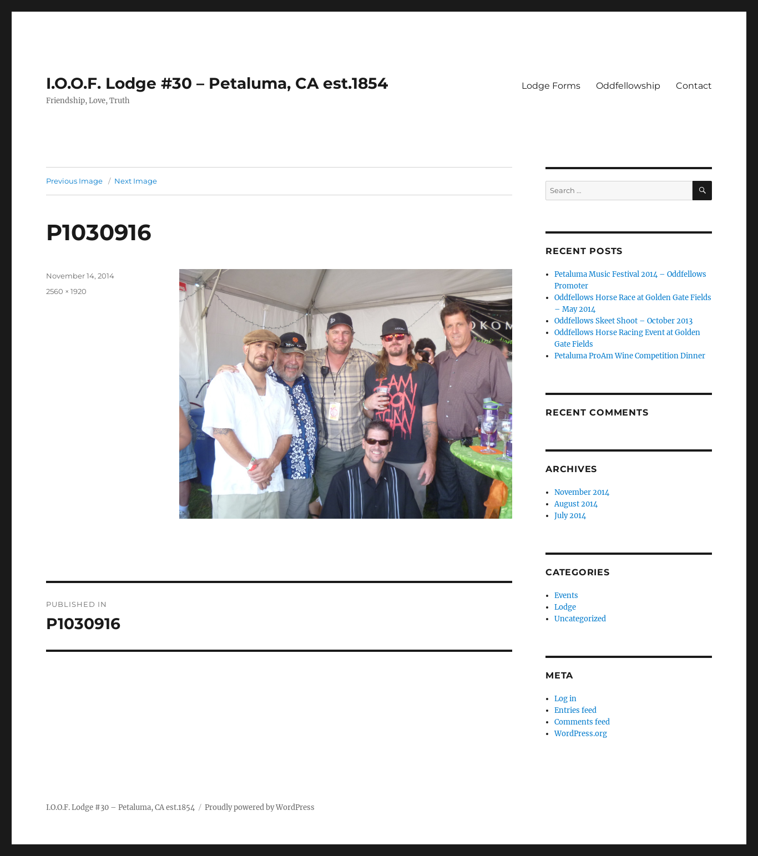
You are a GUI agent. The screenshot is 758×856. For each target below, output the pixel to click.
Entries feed (575, 710)
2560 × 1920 (66, 291)
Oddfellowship (628, 85)
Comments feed (582, 722)
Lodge (565, 607)
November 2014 (581, 492)
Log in (565, 698)
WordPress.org (580, 733)
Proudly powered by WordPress (260, 807)
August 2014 (576, 504)
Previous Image (74, 180)
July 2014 (570, 515)
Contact (694, 85)
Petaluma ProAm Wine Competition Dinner (629, 356)
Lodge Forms (551, 85)
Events (566, 595)
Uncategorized (580, 619)
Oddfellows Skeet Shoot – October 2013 (623, 321)
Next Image (135, 180)
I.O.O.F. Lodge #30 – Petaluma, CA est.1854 (217, 83)
